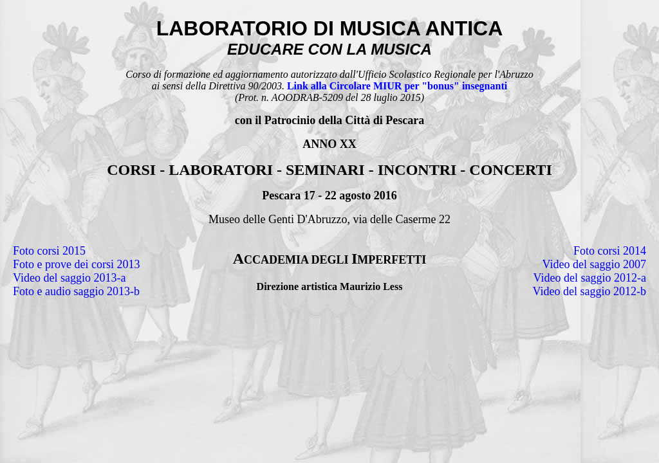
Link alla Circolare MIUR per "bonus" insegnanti (397, 85)
